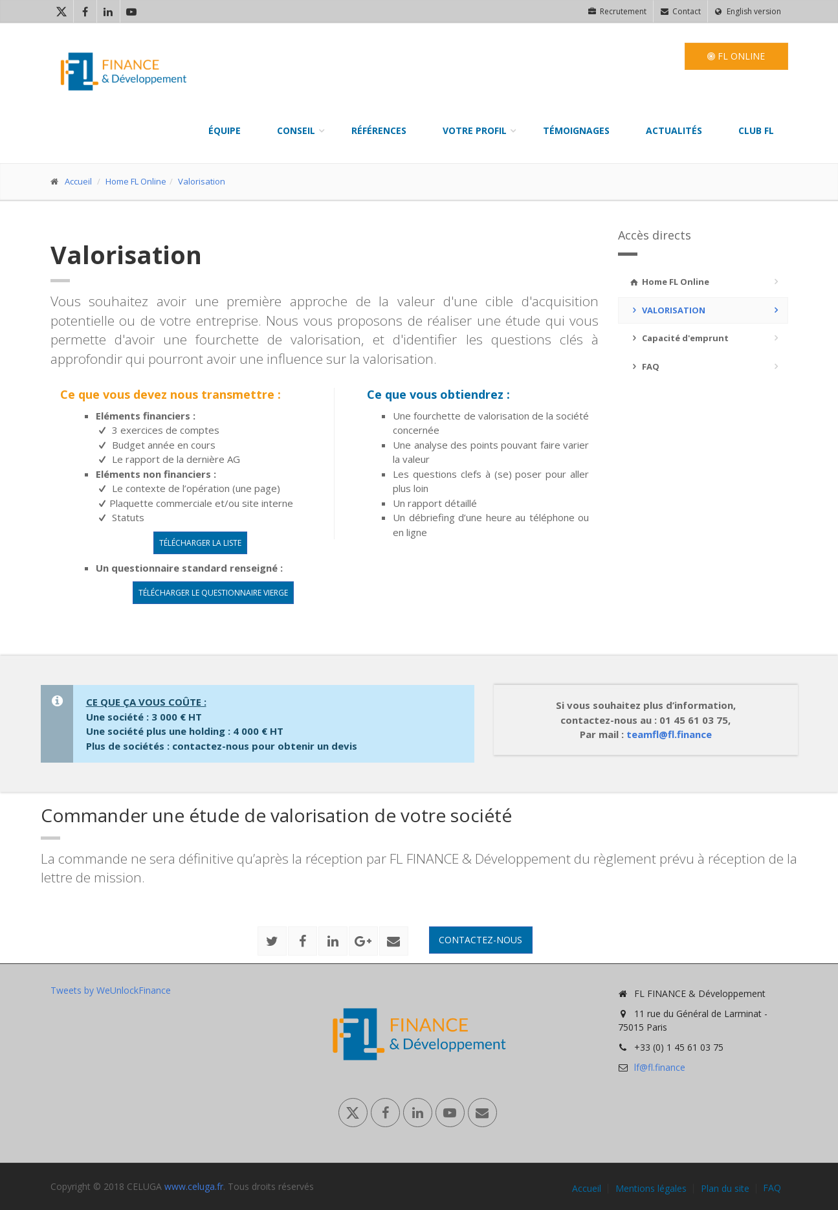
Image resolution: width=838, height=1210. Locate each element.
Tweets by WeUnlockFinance (110, 990)
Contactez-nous (480, 940)
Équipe (224, 130)
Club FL (756, 130)
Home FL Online (135, 181)
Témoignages (576, 130)
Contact (681, 11)
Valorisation (201, 181)
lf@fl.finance (659, 1067)
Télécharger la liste (200, 542)
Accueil (78, 181)
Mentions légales (651, 1188)
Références (378, 130)
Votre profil (475, 130)
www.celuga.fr (193, 1186)
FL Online (736, 56)
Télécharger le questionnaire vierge (213, 592)
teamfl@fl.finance (669, 734)
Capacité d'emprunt (678, 338)
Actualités (674, 130)
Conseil (296, 130)
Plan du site (725, 1188)
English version (748, 11)
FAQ (643, 366)
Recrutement (617, 11)
